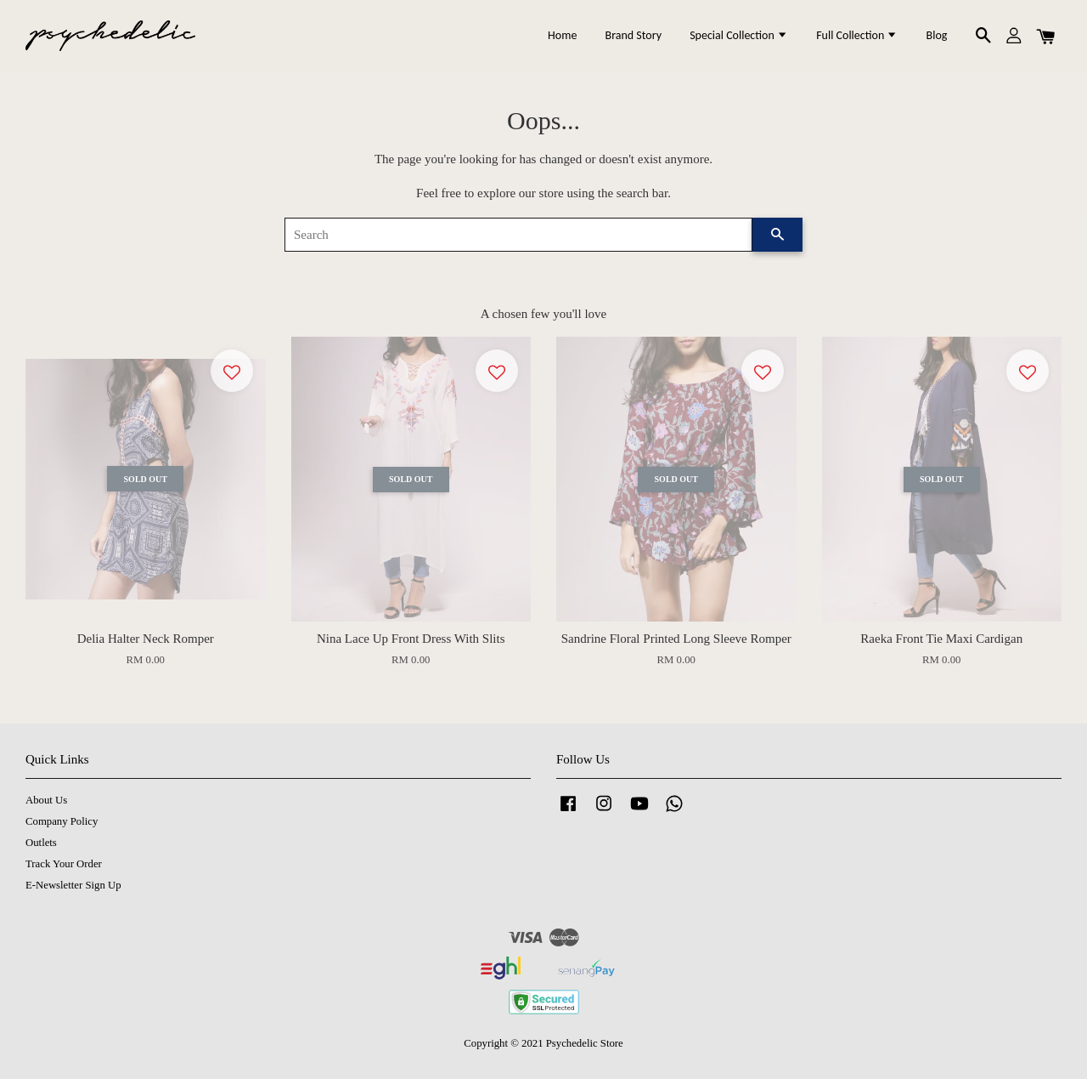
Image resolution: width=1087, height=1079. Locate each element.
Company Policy (61, 821)
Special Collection (739, 35)
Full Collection (857, 35)
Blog (937, 35)
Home (562, 35)
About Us (46, 800)
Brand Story (633, 35)
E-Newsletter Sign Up (73, 885)
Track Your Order (63, 864)
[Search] (518, 235)
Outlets (41, 843)
